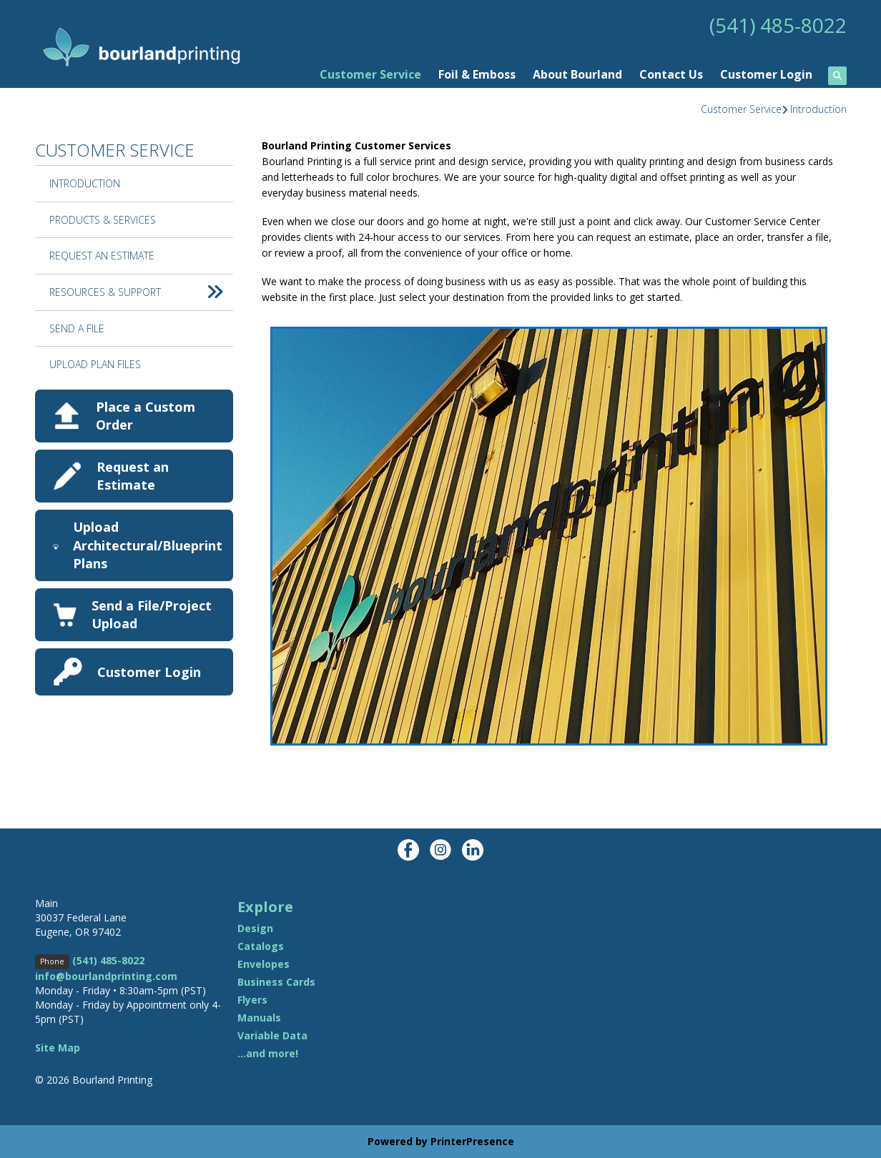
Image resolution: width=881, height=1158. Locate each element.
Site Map (57, 1047)
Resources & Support (141, 292)
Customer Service (370, 74)
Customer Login (766, 74)
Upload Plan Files (95, 364)
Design (255, 928)
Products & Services (102, 220)
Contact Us (671, 74)
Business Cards (276, 982)
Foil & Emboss (477, 74)
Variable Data (272, 1035)
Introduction (818, 109)
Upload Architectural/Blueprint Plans (147, 544)
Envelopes (263, 964)
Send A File (76, 328)
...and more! (267, 1053)
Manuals (259, 1017)
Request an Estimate (133, 475)
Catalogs (260, 946)
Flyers (252, 999)
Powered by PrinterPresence (441, 1141)
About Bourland (577, 74)
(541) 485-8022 (778, 25)
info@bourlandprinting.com (106, 976)
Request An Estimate (101, 255)
